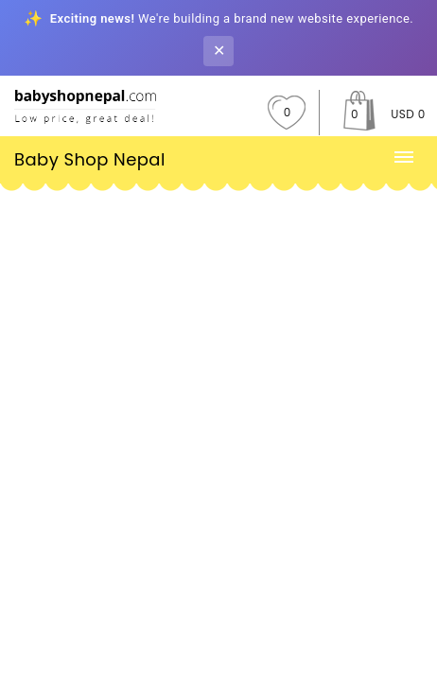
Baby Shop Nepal (90, 159)
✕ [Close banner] (219, 51)
